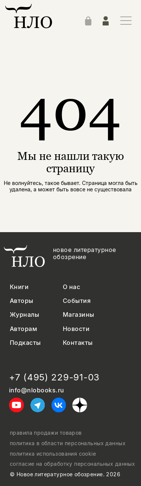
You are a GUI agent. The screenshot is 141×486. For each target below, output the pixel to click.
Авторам (23, 328)
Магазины (78, 314)
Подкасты (25, 342)
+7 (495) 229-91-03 (54, 377)
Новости (76, 328)
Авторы (21, 300)
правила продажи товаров (46, 433)
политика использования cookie (53, 454)
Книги (19, 287)
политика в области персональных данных (68, 443)
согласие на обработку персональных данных (72, 464)
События (77, 300)
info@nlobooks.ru (36, 390)
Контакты (78, 342)
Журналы (24, 314)
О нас (71, 287)
